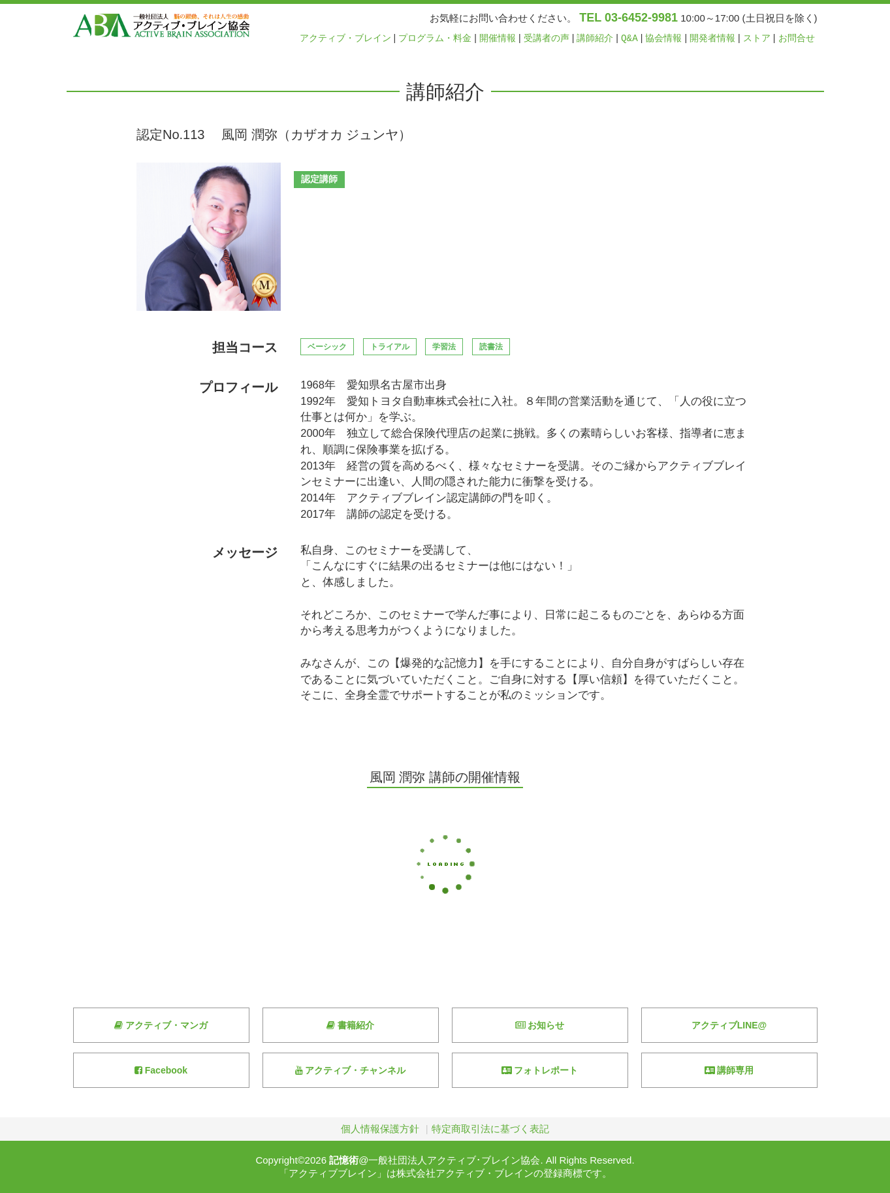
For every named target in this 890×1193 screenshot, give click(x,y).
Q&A (629, 38)
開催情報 (497, 38)
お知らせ (540, 1025)
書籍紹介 (350, 1025)
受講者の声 (546, 38)
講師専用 (729, 1070)
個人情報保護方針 (380, 1128)
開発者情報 (712, 38)
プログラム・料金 (434, 38)
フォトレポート (540, 1070)
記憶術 (343, 1160)
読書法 (491, 346)
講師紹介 (595, 38)
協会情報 (663, 38)
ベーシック (327, 346)
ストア (757, 38)
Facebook (161, 1070)
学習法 (444, 346)
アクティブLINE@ (729, 1025)
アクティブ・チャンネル (350, 1070)
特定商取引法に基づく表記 (490, 1128)
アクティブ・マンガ (161, 1025)
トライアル (389, 346)
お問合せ (796, 38)
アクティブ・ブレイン (345, 38)
